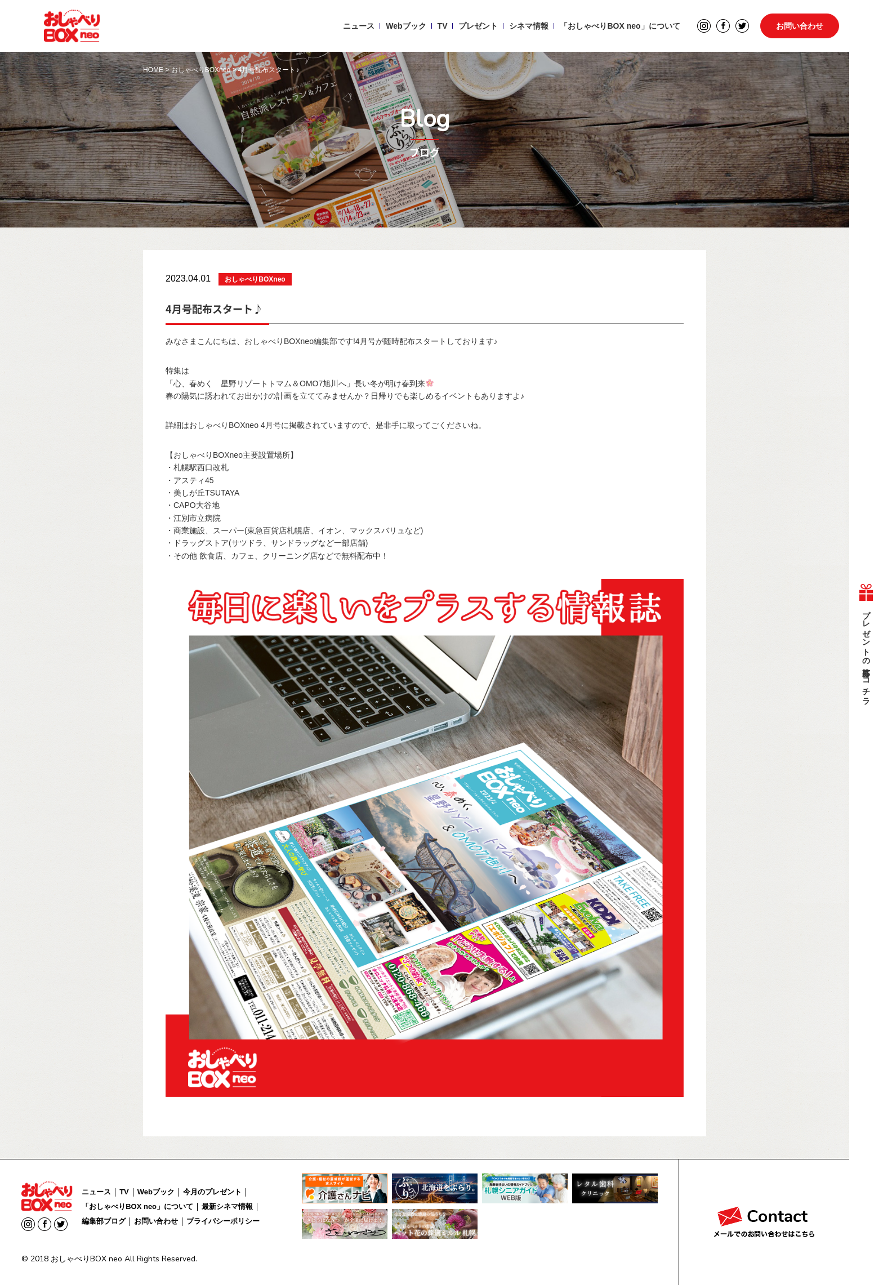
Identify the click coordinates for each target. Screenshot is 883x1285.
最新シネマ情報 (227, 1206)
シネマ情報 (528, 25)
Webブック (406, 25)
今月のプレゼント (212, 1192)
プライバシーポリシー (223, 1221)
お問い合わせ (799, 25)
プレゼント (478, 25)
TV (443, 25)
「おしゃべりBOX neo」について (620, 25)
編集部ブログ (104, 1221)
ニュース (358, 25)
